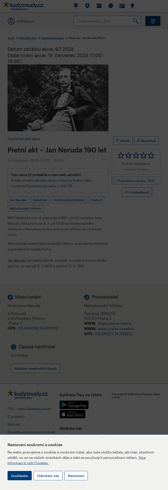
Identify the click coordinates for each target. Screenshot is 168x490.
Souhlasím (19, 476)
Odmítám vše (48, 476)
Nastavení (76, 476)
